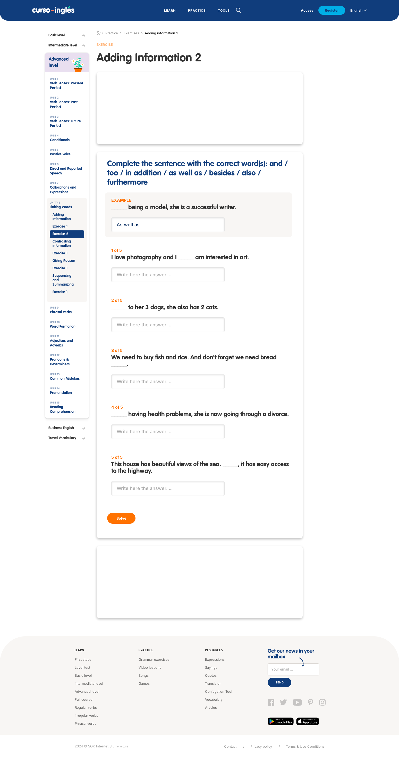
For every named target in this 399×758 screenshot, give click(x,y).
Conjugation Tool (218, 691)
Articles (211, 707)
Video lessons (150, 667)
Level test (82, 667)
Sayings (211, 667)
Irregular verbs (86, 715)
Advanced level (87, 691)
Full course (83, 699)
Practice (146, 650)
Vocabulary (214, 699)
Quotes (211, 675)
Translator (213, 683)
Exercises (131, 33)
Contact (230, 746)
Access (307, 10)
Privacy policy (261, 746)
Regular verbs (86, 707)
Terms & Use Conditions (305, 746)
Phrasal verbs (85, 723)
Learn (79, 650)
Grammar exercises (154, 659)
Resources (214, 650)
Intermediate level (89, 683)
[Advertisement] (67, 534)
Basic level (83, 675)
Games (144, 683)
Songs (144, 675)
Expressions (215, 659)
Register (332, 10)
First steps (83, 659)
